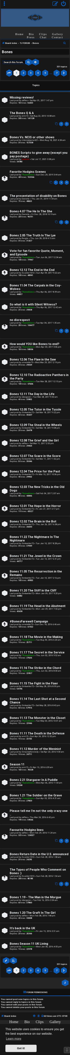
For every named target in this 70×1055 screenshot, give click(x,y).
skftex (25, 100)
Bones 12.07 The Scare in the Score (35, 456)
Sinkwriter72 (28, 412)
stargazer (26, 397)
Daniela (25, 199)
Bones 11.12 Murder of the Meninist (35, 749)
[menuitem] (63, 4)
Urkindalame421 (30, 140)
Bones (7, 52)
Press (31, 37)
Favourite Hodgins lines (26, 830)
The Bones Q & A (22, 113)
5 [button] (45, 72)
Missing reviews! (22, 97)
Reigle (25, 238)
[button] (9, 73)
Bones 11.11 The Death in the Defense (37, 733)
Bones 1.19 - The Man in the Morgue (35, 897)
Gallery (57, 34)
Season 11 (17, 764)
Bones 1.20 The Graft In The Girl (32, 912)
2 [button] (23, 72)
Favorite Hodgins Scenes (28, 172)
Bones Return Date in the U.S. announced (39, 854)
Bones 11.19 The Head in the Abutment (38, 606)
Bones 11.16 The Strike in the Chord (35, 668)
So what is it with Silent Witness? (33, 304)
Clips (43, 34)
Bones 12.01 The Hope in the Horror (35, 506)
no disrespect (20, 320)
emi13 (25, 116)
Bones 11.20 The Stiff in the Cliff (33, 590)
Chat (43, 37)
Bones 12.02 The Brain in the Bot (33, 521)
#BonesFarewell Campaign (29, 621)
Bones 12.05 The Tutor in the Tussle (35, 409)
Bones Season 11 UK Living (29, 943)
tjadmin (25, 159)
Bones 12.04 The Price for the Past (35, 471)
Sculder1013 (28, 273)
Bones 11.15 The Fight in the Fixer (34, 683)
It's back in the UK (22, 928)
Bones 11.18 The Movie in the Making (36, 637)
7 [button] (56, 72)
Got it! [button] (21, 1048)
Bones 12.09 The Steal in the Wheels (36, 425)
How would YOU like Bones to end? (34, 344)
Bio (31, 34)
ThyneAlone (28, 175)
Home (19, 34)
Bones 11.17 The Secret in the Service (37, 652)
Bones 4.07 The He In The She (31, 211)
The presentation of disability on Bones (38, 196)
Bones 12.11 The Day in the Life (32, 394)
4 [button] (38, 72)
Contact (57, 37)
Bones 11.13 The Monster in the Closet (38, 718)
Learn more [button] (13, 1038)
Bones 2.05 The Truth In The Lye (33, 235)
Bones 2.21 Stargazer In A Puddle (34, 780)
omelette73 (27, 362)
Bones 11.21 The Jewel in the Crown (35, 556)
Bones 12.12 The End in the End (32, 270)
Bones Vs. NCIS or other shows (32, 137)
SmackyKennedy (30, 752)
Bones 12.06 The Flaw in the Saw (33, 359)
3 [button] (30, 72)
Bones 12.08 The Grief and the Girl (34, 440)
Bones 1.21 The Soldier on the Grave (36, 795)
